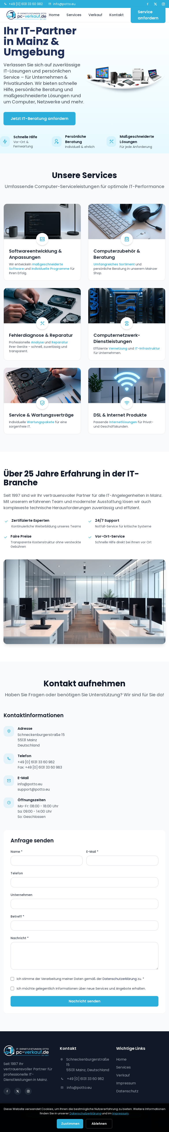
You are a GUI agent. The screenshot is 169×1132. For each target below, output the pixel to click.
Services (73, 14)
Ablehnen (99, 1123)
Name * (16, 851)
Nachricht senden (84, 1001)
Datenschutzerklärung (120, 979)
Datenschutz (127, 1091)
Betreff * (17, 916)
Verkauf (95, 14)
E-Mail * (92, 851)
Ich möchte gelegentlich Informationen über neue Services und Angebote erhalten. (81, 988)
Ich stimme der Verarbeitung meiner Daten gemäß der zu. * (80, 979)
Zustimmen (70, 1123)
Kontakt (116, 14)
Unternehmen (21, 895)
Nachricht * (20, 938)
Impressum (126, 1083)
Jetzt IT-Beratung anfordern (39, 118)
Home (54, 14)
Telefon (17, 873)
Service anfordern (148, 15)
